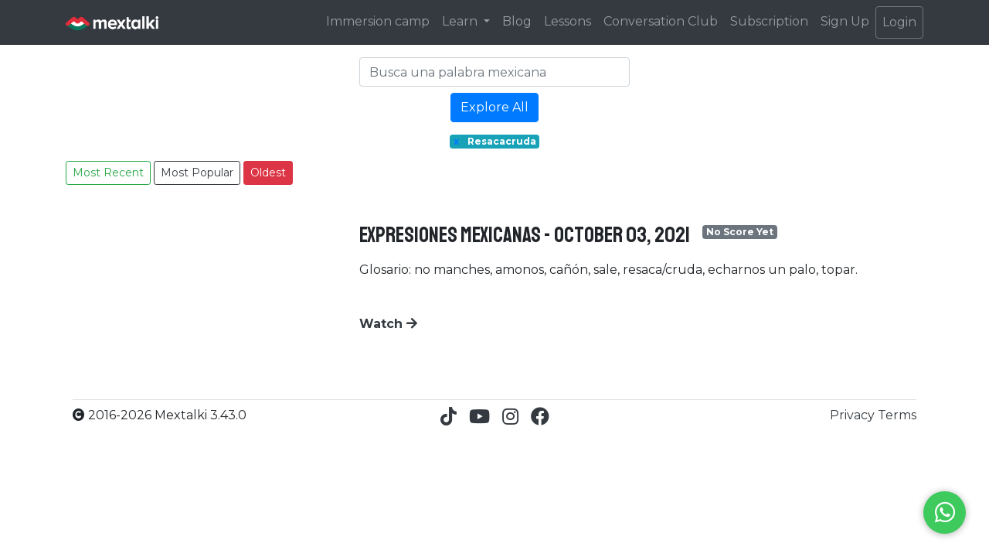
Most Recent (108, 172)
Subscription (769, 21)
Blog (517, 21)
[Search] (494, 72)
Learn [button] (461, 21)
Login (899, 22)
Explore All (494, 107)
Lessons (567, 21)
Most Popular (197, 172)
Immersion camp (378, 21)
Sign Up (845, 21)
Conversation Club (660, 21)
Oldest (268, 172)
